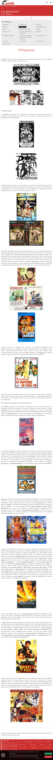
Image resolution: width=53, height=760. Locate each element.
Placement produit (25, 29)
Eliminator (41, 633)
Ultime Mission (46, 627)
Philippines (23, 27)
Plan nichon (6, 31)
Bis (35, 551)
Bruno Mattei (46, 506)
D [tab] (7, 18)
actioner (19, 631)
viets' (15, 627)
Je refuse (48, 756)
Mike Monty (42, 558)
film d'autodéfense (31, 633)
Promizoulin (23, 41)
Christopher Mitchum (27, 562)
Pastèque (39, 24)
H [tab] (15, 18)
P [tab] (31, 18)
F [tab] (11, 18)
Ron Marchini (39, 502)
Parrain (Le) (23, 24)
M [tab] (25, 18)
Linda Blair (9, 562)
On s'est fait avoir (29, 741)
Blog (50, 744)
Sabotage (34, 261)
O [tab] (29, 18)
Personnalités (39, 741)
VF (17, 735)
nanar (42, 549)
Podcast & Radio (23, 747)
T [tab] (39, 18)
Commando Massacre (16, 463)
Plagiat (38, 29)
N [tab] (27, 18)
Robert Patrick (45, 562)
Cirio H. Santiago (18, 576)
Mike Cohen (26, 567)
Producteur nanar (41, 35)
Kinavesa (3, 499)
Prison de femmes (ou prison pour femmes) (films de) (26, 37)
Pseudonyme (40, 41)
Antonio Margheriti (36, 506)
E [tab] (9, 18)
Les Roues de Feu (42, 635)
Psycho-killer (6, 43)
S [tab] (37, 18)
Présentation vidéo (8, 35)
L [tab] (23, 18)
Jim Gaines (34, 567)
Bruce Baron (43, 567)
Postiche (38, 31)
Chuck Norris (27, 460)
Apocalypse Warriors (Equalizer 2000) (25, 635)
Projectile (5, 41)
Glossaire (6, 6)
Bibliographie (34, 747)
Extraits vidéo (48, 741)
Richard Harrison (20, 556)
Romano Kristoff (16, 567)
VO (13, 735)
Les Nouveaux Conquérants (20, 637)
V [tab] (43, 18)
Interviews (41, 744)
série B (11, 451)
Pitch (4, 29)
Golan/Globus (10, 413)
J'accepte (48, 753)
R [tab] (35, 18)
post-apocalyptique (7, 635)
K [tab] (21, 18)
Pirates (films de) (40, 27)
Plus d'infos (38, 758)
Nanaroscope (22, 744)
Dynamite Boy (41, 352)
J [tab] (19, 18)
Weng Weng (8, 569)
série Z (34, 549)
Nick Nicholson (20, 569)
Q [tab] (33, 18)
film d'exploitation (27, 614)
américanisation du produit (29, 510)
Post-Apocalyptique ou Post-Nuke (26, 32)
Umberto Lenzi (5, 508)
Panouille (5, 24)
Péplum (5, 27)
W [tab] (45, 18)
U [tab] (41, 18)
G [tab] (13, 18)
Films (20, 741)
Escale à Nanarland (46, 747)
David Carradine (20, 564)
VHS (43, 508)
